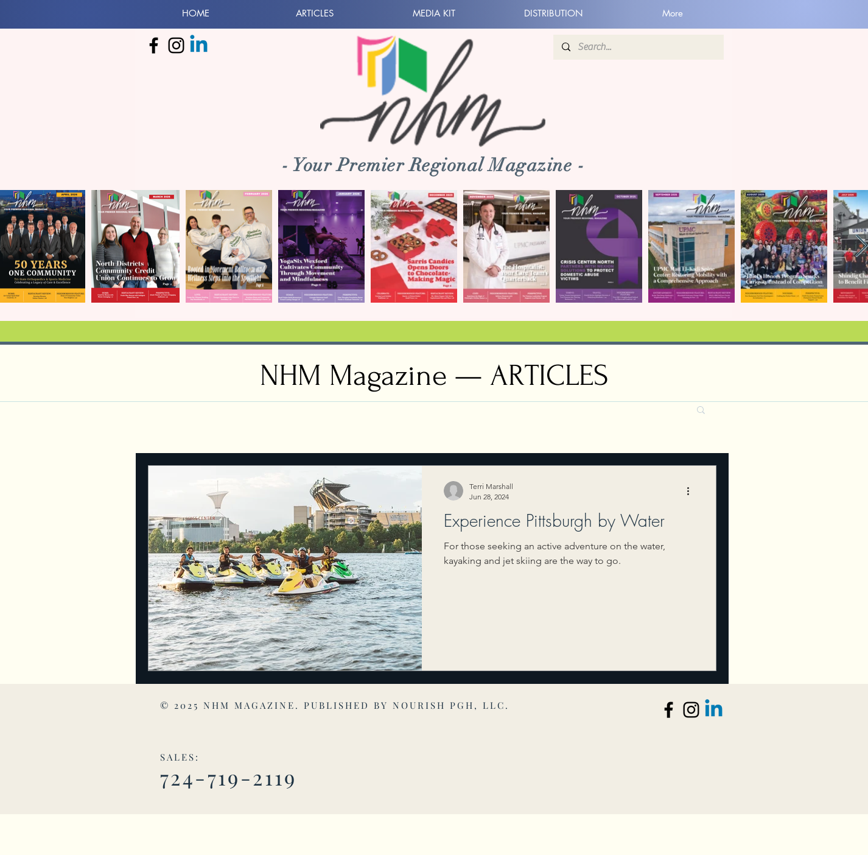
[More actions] (692, 491)
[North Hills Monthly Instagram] (176, 45)
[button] (701, 410)
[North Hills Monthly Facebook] (153, 45)
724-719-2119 (228, 777)
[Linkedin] (198, 45)
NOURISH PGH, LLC (449, 705)
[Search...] (638, 47)
